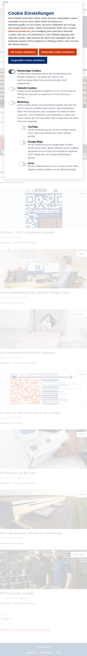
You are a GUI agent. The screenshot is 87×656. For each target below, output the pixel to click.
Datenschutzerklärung (19, 31)
